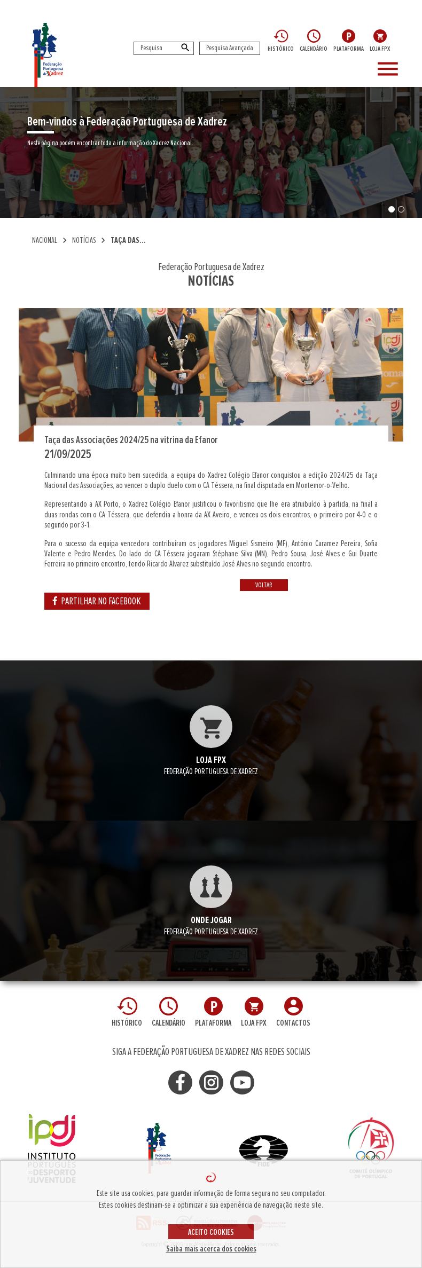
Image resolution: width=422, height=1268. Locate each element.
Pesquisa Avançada (229, 48)
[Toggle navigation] (395, 69)
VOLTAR (263, 585)
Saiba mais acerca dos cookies (211, 1249)
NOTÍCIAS (84, 240)
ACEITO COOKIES (211, 1232)
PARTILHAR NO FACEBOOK (97, 601)
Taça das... (128, 240)
